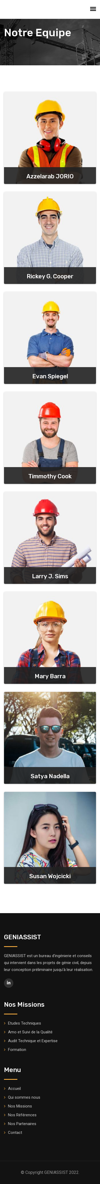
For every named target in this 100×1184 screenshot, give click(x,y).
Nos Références (22, 1115)
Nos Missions (20, 1106)
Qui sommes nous (24, 1097)
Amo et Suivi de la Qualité (30, 1032)
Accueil (14, 1088)
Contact (15, 1132)
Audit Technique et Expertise (33, 1040)
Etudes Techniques (24, 1023)
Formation (17, 1049)
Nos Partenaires (22, 1123)
